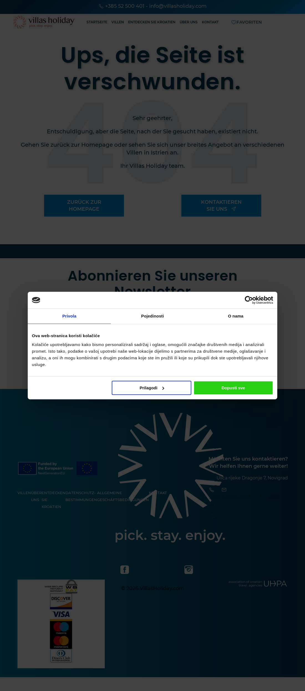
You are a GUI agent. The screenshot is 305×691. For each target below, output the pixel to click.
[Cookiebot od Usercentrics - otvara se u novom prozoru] (249, 300)
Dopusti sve (233, 387)
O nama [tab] (235, 316)
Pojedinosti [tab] (152, 316)
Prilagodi (152, 387)
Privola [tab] (69, 316)
